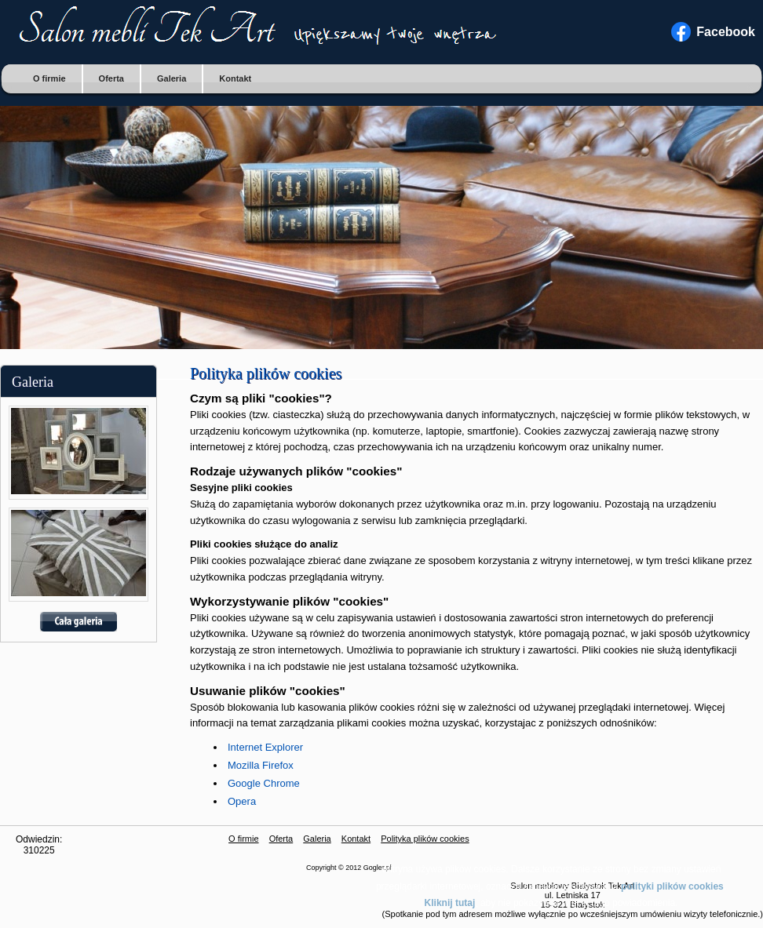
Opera (242, 801)
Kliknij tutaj (450, 902)
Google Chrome (264, 783)
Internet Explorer (265, 747)
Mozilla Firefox (261, 765)
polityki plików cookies (672, 886)
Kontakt (235, 78)
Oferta (111, 78)
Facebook (725, 31)
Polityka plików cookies (425, 838)
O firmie (49, 78)
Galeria (171, 78)
